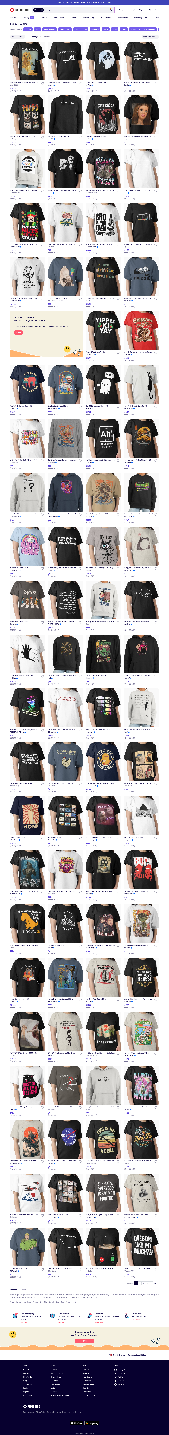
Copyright (86, 1388)
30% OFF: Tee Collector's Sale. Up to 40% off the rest (80, 2)
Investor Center (57, 1373)
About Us (54, 1370)
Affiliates (54, 1381)
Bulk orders (27, 1395)
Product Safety (88, 1384)
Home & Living (88, 18)
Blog (25, 1381)
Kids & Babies (106, 18)
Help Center (87, 1377)
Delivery (86, 1370)
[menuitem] (13, 18)
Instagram (120, 1369)
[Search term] (111, 10)
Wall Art (73, 18)
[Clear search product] (38, 10)
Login (25, 1388)
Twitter (118, 1377)
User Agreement (28, 1412)
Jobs (53, 1388)
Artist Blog (55, 1392)
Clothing (28, 17)
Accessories (123, 18)
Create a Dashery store (60, 1395)
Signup (26, 1392)
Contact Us (87, 1392)
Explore (13, 18)
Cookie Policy (77, 1412)
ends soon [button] (84, 2)
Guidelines (87, 1381)
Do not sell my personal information (59, 1412)
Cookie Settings (89, 1395)
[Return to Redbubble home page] (20, 10)
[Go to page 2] (139, 1283)
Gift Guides (27, 1370)
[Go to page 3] (143, 1283)
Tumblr (119, 1381)
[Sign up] (18, 332)
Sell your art (55, 1384)
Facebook (120, 1373)
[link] (28, 29)
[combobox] (73, 10)
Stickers (44, 18)
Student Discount (30, 1384)
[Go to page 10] (151, 1283)
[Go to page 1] (136, 1283)
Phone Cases (59, 18)
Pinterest (119, 1384)
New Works (27, 1377)
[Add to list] (42, 83)
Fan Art (26, 1373)
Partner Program (57, 1377)
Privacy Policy (40, 1412)
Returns (86, 1373)
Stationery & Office (141, 18)
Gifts (157, 18)
